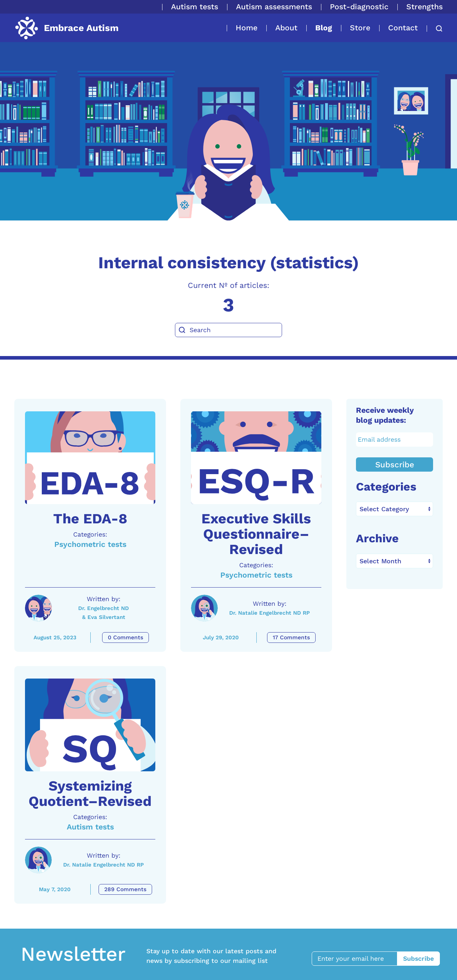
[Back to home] (66, 28)
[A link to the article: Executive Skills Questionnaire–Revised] (256, 457)
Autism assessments (274, 6)
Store (360, 27)
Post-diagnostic (359, 6)
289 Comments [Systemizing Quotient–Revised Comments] (125, 889)
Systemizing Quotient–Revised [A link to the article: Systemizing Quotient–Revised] (90, 793)
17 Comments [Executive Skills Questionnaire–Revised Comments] (291, 637)
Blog (323, 27)
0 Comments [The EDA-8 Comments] (125, 637)
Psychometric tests (90, 544)
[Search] (228, 330)
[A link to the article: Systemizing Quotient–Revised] (90, 725)
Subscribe (394, 464)
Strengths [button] (424, 6)
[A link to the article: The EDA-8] (90, 457)
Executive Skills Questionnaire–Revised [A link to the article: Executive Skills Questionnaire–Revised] (256, 534)
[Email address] (394, 439)
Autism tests (194, 6)
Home (246, 27)
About (286, 27)
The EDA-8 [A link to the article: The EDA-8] (90, 519)
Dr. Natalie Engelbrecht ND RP (269, 613)
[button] (435, 29)
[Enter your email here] (358, 958)
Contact (403, 27)
